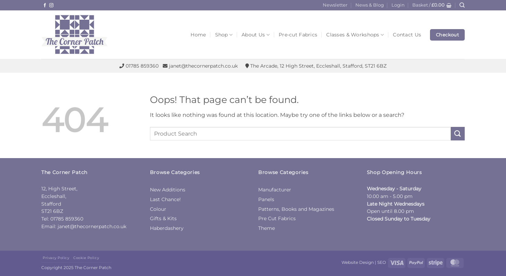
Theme (266, 228)
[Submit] (458, 133)
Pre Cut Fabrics (277, 218)
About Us (256, 35)
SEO (381, 262)
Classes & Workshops (355, 35)
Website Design (357, 262)
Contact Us (407, 35)
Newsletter (335, 5)
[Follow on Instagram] (51, 5)
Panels (266, 199)
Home (198, 35)
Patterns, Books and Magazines (296, 209)
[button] (398, 5)
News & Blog (369, 5)
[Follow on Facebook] (45, 5)
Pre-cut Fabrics (298, 35)
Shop (224, 35)
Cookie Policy (86, 258)
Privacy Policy (56, 258)
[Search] (462, 5)
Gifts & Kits (163, 218)
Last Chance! (165, 199)
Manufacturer (274, 189)
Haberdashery (167, 228)
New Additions (167, 189)
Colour (158, 209)
